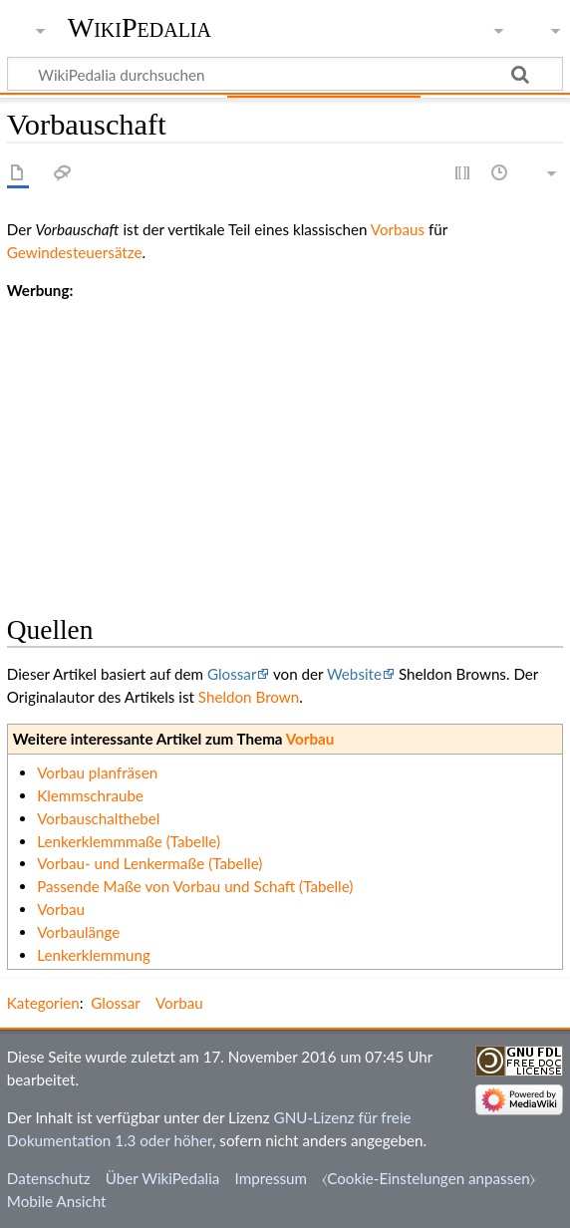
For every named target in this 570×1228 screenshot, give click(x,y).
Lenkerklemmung (93, 955)
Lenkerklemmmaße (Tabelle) (128, 841)
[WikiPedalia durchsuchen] (285, 74)
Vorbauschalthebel (98, 818)
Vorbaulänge (78, 932)
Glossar (231, 674)
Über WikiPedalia (163, 1178)
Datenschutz (49, 1178)
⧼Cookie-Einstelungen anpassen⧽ (428, 1178)
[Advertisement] (285, 441)
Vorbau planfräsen (97, 772)
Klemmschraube (90, 795)
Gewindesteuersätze (74, 252)
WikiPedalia (139, 27)
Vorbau (310, 739)
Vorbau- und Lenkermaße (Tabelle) (149, 863)
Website (354, 674)
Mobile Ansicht (57, 1201)
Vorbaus (398, 229)
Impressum (271, 1178)
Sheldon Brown (248, 697)
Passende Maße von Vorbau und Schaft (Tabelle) (195, 886)
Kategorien (43, 1003)
